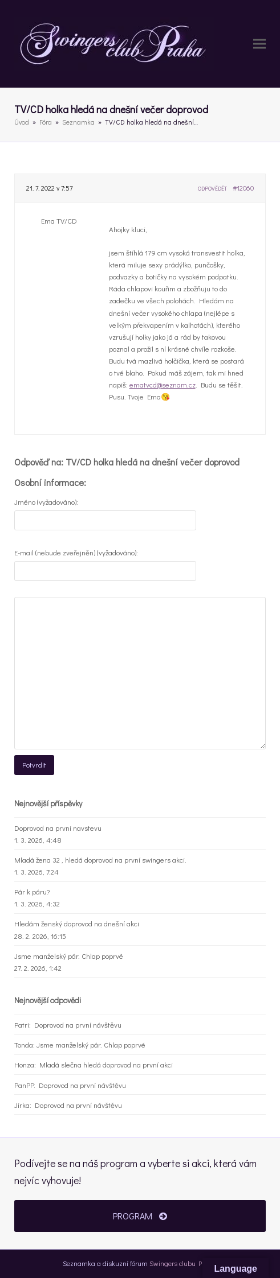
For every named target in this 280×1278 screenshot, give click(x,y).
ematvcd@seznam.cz (162, 384)
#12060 (243, 187)
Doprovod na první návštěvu (77, 1024)
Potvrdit (34, 764)
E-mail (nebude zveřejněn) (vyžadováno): (76, 552)
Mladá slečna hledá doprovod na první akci (106, 1064)
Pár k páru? (32, 891)
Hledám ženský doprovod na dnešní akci (76, 923)
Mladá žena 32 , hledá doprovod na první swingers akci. (100, 859)
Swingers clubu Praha (182, 1263)
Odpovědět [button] (212, 188)
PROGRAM (140, 1216)
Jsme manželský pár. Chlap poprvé (68, 955)
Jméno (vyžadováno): (46, 501)
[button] (259, 44)
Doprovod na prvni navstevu (58, 827)
